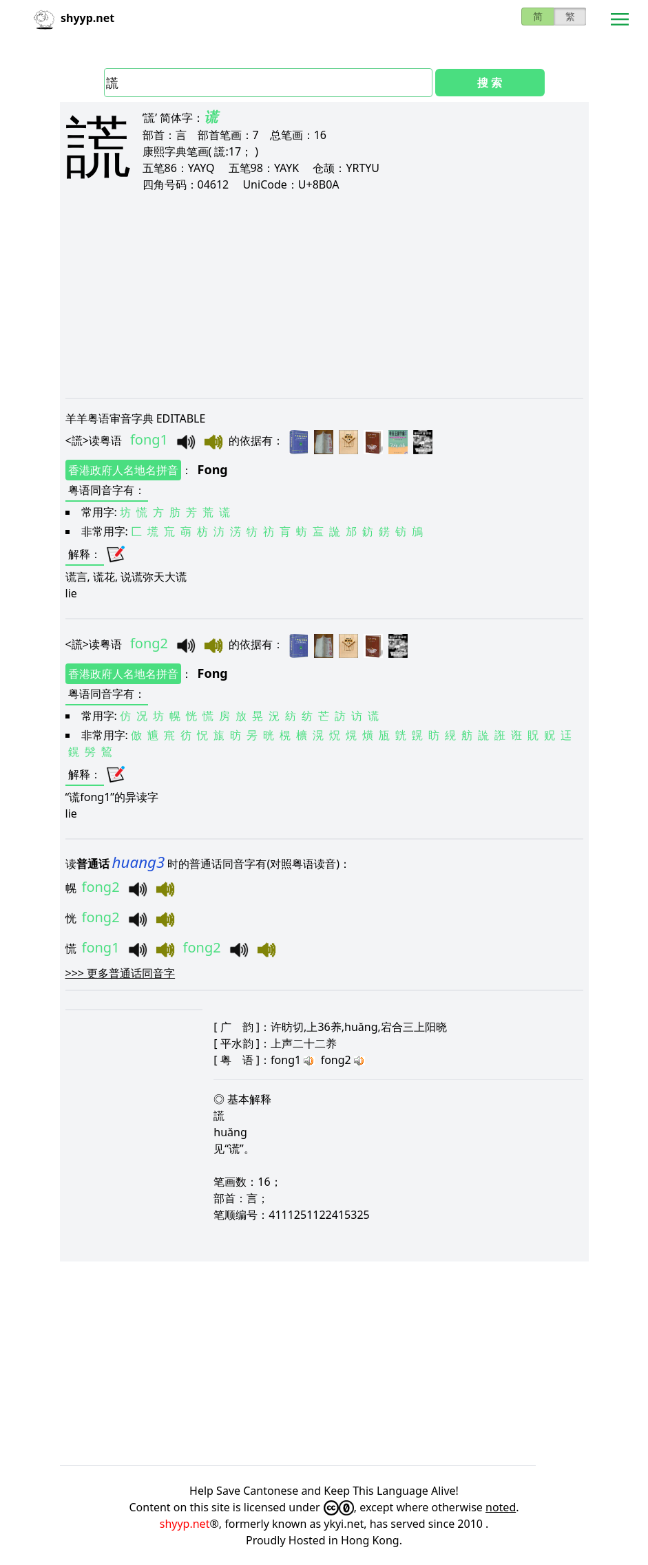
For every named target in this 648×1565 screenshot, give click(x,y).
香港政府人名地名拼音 (123, 470)
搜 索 (489, 82)
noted (500, 1507)
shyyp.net (185, 1523)
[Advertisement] (324, 294)
